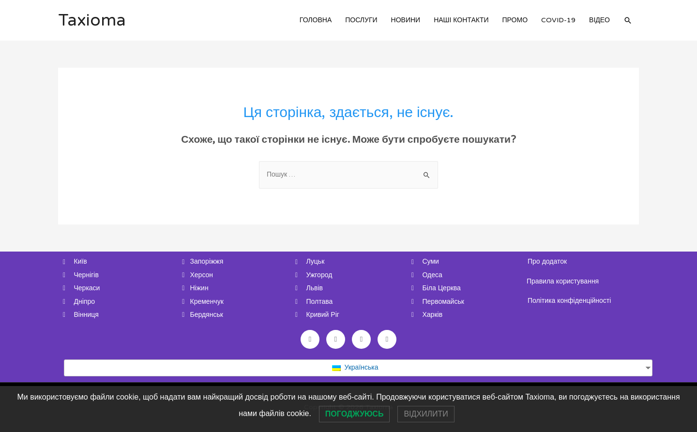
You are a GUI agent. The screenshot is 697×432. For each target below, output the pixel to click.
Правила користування (563, 281)
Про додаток (547, 261)
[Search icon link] (627, 20)
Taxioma (92, 20)
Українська (355, 367)
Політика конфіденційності (569, 301)
